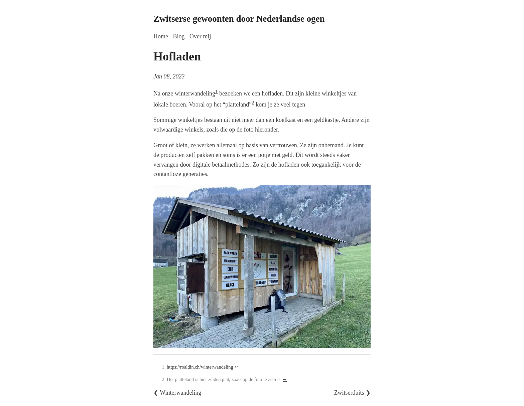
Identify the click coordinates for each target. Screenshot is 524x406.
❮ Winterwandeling (177, 392)
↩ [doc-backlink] (236, 367)
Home (160, 36)
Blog (179, 36)
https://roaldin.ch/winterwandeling (200, 367)
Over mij (200, 36)
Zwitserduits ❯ (352, 392)
